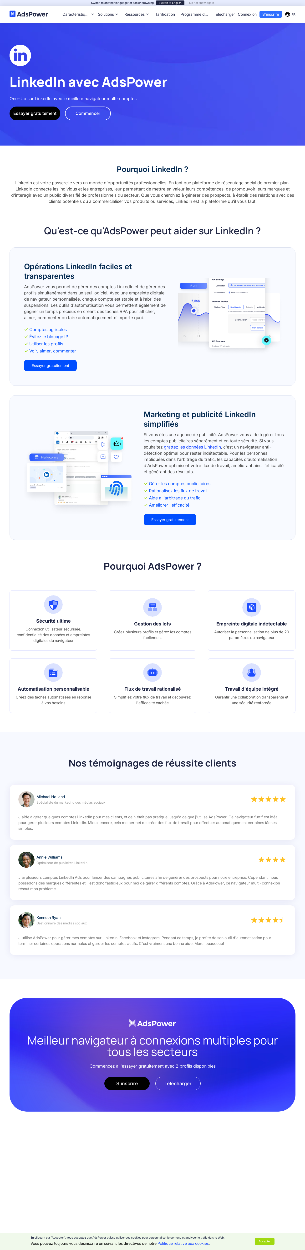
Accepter (265, 1241)
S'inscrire (270, 14)
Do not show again (201, 3)
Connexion (247, 14)
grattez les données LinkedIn (192, 446)
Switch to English (170, 3)
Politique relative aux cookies (183, 1243)
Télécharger (224, 14)
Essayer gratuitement (34, 113)
